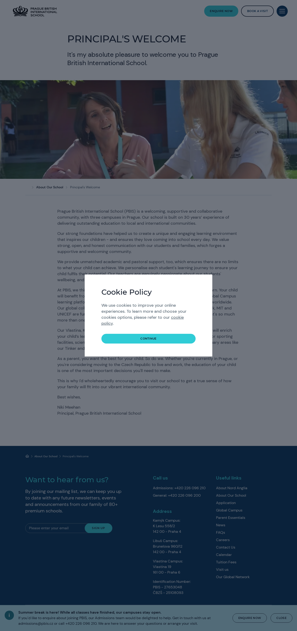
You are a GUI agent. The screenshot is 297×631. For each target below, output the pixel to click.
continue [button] (148, 338)
